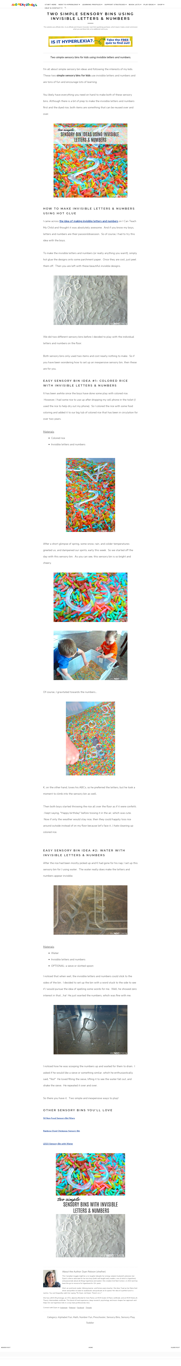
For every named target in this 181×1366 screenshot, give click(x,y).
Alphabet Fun (65, 1317)
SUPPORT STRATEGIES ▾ (116, 4)
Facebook (80, 1308)
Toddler (90, 1322)
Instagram (63, 1308)
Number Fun (85, 1317)
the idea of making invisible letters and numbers (88, 221)
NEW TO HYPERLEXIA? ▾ (69, 4)
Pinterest (72, 1308)
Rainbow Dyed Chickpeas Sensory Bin (61, 1131)
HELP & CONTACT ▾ (53, 8)
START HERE (50, 4)
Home (91, 1347)
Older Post (175, 1347)
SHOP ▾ (161, 4)
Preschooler (99, 1317)
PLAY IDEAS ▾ (149, 4)
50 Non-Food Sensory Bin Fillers (59, 1118)
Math (75, 1317)
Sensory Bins (113, 1317)
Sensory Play (128, 1317)
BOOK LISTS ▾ (135, 4)
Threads (89, 1308)
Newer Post (6, 1347)
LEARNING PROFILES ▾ (92, 4)
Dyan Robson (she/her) (94, 1271)
